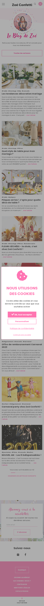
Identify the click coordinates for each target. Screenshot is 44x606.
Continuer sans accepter (22, 335)
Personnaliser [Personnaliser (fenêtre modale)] (22, 321)
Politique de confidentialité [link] (22, 328)
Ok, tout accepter (21, 314)
